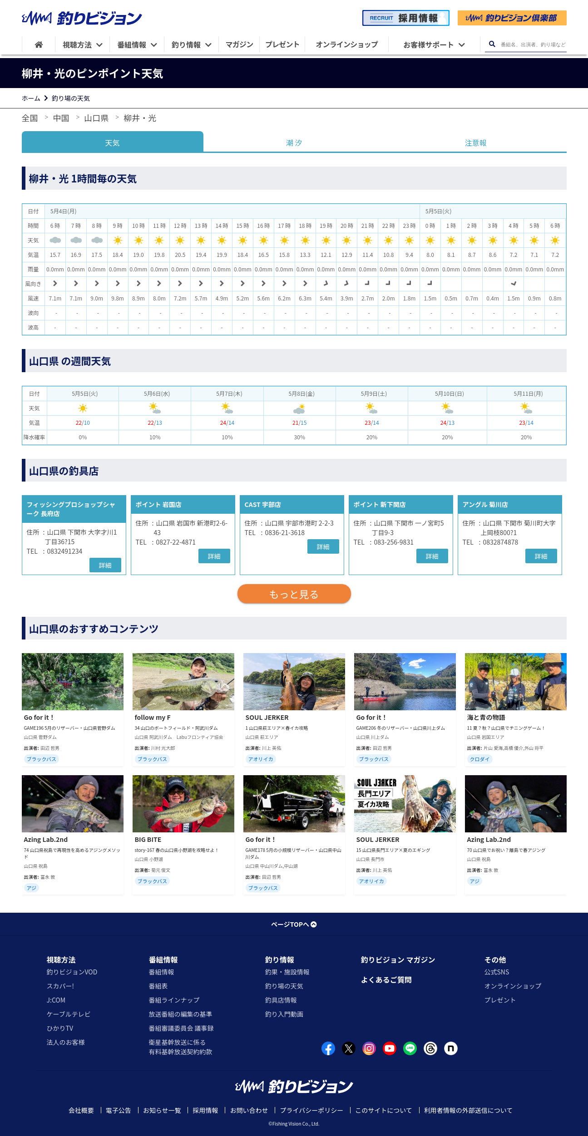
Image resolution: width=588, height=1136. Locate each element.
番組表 (158, 985)
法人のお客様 (66, 1042)
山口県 (96, 117)
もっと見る (294, 593)
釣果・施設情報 (287, 971)
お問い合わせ (249, 1110)
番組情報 (163, 959)
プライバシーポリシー (311, 1110)
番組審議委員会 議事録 (180, 1028)
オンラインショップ (512, 985)
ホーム (31, 98)
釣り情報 (279, 959)
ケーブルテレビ (69, 1013)
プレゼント (500, 999)
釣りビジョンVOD (72, 971)
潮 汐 (294, 142)
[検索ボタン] (492, 44)
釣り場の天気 (71, 98)
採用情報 (205, 1110)
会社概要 (81, 1110)
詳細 (105, 565)
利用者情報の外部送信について (468, 1110)
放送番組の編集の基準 (180, 1013)
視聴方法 (61, 959)
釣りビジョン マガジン (398, 959)
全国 (30, 117)
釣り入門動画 (284, 1013)
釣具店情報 (281, 999)
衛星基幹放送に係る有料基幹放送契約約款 (180, 1047)
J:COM (56, 999)
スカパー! (60, 985)
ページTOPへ (294, 924)
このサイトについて (383, 1110)
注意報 (475, 142)
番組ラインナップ (173, 999)
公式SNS (496, 971)
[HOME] (38, 44)
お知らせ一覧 (162, 1110)
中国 (61, 117)
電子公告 (118, 1110)
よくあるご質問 (386, 979)
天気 (112, 142)
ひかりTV (60, 1028)
